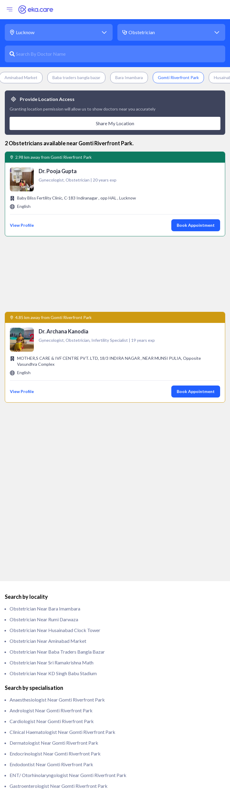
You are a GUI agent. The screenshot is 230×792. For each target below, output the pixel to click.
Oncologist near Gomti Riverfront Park (50, 675)
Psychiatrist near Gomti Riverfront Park (51, 729)
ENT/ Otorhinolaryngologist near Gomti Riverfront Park (68, 578)
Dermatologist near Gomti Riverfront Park (54, 546)
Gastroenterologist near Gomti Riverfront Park (59, 589)
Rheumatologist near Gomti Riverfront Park (55, 762)
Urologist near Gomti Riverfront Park (49, 773)
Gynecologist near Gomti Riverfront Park (53, 622)
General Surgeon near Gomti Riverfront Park (56, 611)
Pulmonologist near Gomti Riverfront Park (54, 740)
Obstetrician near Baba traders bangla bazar (57, 455)
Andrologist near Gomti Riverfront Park (51, 514)
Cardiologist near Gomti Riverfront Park (52, 525)
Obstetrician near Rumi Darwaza (44, 423)
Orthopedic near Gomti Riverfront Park (51, 686)
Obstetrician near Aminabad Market (48, 444)
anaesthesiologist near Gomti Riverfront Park (57, 503)
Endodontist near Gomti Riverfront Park (51, 568)
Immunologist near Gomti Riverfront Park (53, 632)
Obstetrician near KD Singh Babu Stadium (53, 477)
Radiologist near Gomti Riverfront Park (51, 751)
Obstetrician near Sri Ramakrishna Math (51, 466)
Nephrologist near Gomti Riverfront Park (53, 665)
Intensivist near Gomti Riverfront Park (49, 643)
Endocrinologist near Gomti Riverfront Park (55, 557)
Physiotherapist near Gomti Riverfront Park (55, 719)
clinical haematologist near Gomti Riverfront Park (62, 535)
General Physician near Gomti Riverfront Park (57, 600)
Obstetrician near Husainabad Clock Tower (55, 433)
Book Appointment (196, 225)
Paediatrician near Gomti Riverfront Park (52, 697)
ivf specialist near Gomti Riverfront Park (52, 654)
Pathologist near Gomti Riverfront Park (51, 708)
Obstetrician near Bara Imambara (45, 412)
